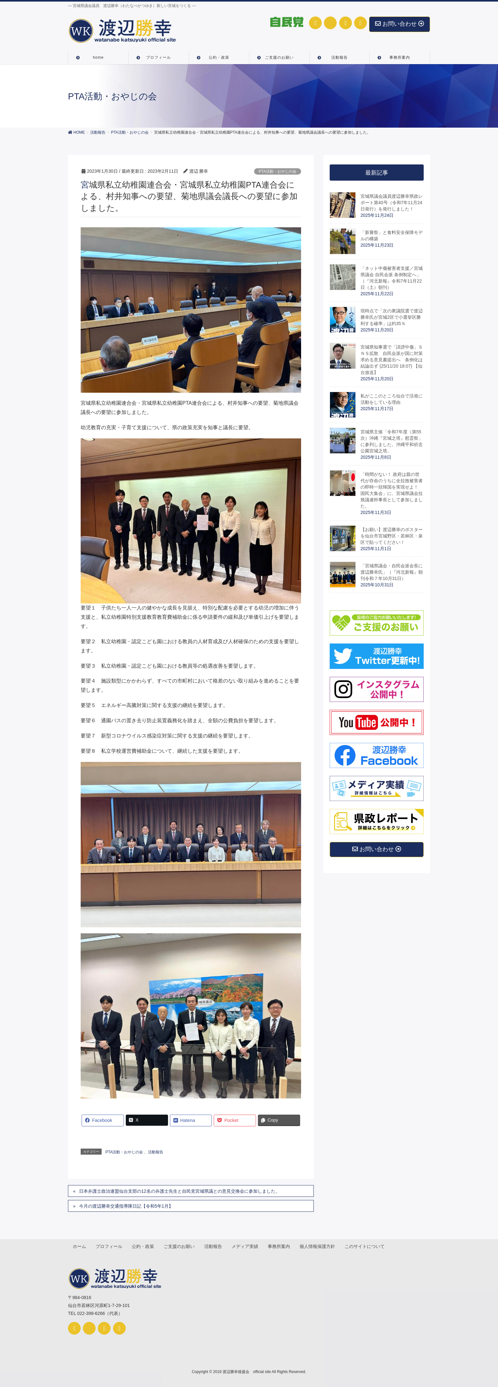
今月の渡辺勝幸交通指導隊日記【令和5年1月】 (126, 1206)
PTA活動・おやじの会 (277, 171)
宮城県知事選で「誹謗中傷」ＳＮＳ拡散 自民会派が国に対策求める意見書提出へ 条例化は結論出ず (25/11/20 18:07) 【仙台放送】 (391, 359)
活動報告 (155, 1152)
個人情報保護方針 (320, 1246)
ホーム (79, 1246)
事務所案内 (281, 1246)
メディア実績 (246, 1246)
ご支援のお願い (180, 1246)
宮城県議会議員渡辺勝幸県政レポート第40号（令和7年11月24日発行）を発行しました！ (391, 202)
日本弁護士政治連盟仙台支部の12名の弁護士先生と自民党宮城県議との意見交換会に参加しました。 (179, 1191)
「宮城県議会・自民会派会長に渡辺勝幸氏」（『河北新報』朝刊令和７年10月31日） (391, 572)
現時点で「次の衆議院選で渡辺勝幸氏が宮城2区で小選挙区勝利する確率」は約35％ (391, 317)
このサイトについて (367, 1246)
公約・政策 (144, 1246)
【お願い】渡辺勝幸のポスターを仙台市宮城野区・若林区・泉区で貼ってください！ (391, 536)
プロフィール (109, 1246)
